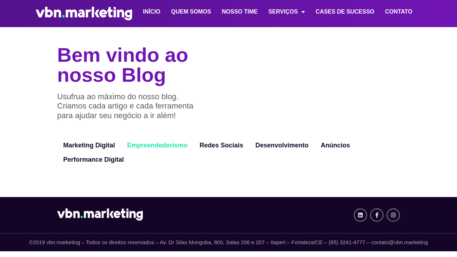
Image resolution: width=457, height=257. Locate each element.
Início (151, 12)
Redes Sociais (221, 145)
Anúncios (335, 145)
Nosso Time (239, 12)
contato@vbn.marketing (399, 242)
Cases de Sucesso (345, 12)
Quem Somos (191, 12)
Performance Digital (93, 159)
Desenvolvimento (281, 145)
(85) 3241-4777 (347, 242)
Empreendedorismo (157, 145)
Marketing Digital (89, 145)
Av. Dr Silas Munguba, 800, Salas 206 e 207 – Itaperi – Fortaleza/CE (241, 242)
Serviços (286, 12)
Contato (398, 12)
